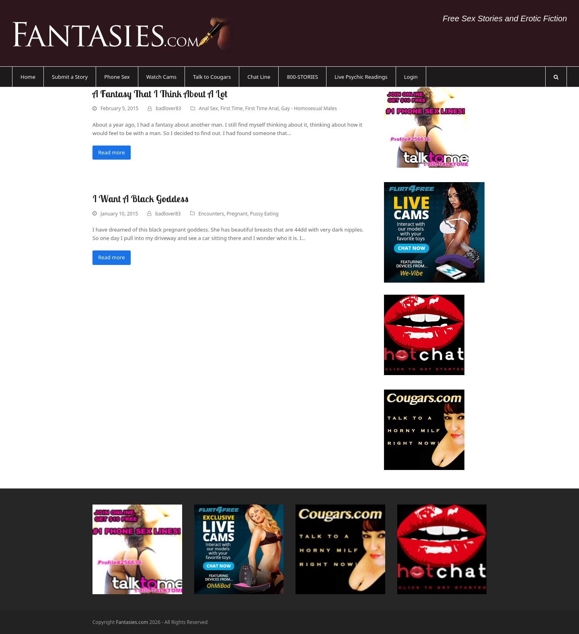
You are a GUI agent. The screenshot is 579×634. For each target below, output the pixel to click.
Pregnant (237, 213)
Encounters (211, 213)
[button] (556, 77)
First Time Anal (262, 108)
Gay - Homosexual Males (309, 108)
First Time (231, 108)
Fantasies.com (132, 622)
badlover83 (168, 108)
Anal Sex (208, 108)
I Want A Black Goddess (140, 199)
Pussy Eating (264, 213)
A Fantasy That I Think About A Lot (160, 94)
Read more (111, 152)
